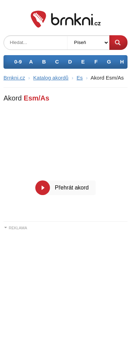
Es (80, 78)
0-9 (18, 62)
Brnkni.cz (14, 78)
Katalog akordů (50, 78)
